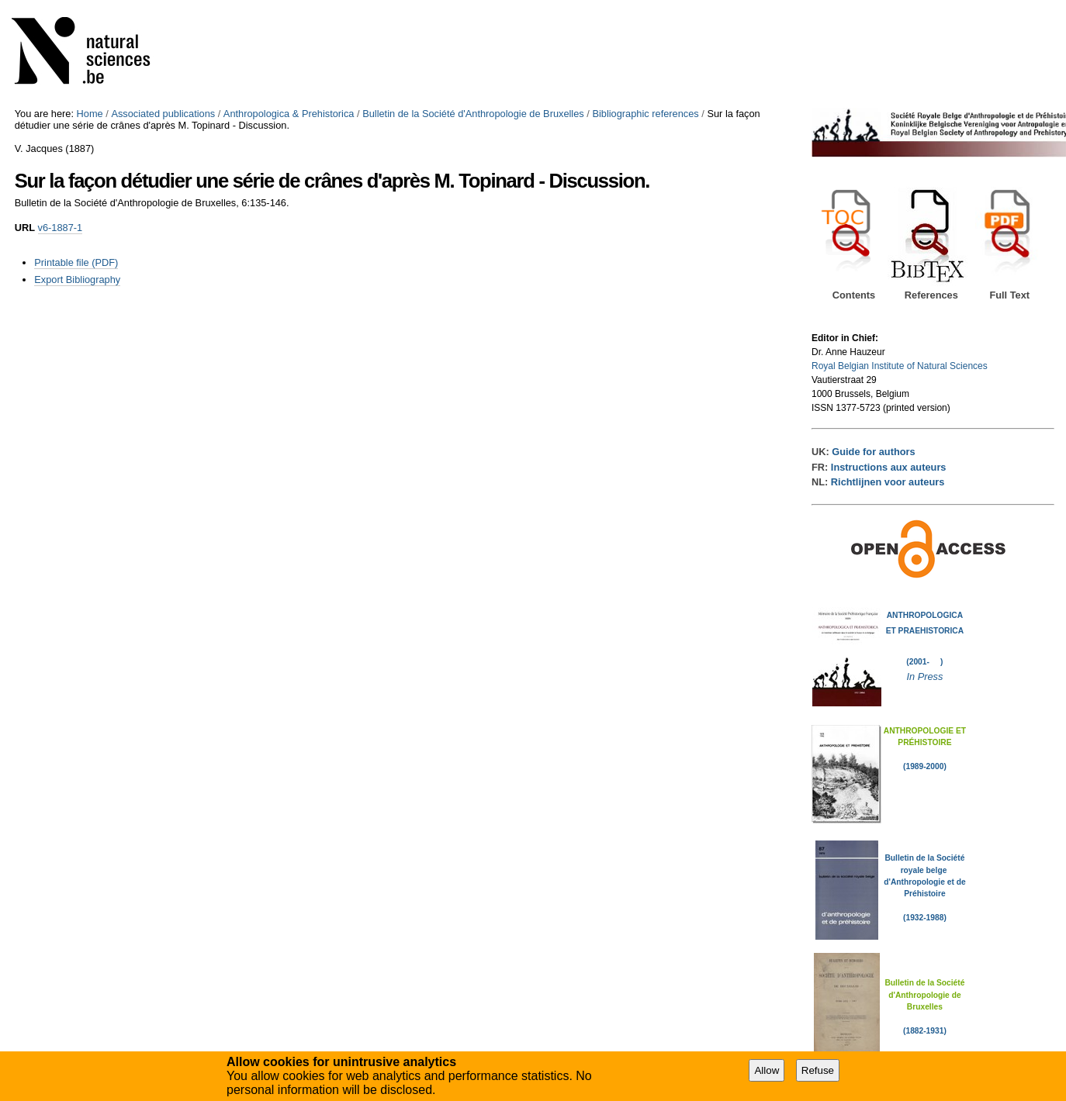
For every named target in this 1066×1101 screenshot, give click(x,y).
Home (90, 113)
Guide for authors (873, 451)
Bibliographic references (645, 113)
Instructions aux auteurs (889, 467)
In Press (924, 676)
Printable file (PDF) (76, 262)
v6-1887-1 (60, 227)
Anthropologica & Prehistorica (289, 113)
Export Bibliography (77, 279)
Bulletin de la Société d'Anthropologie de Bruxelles (473, 113)
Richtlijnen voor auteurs (887, 482)
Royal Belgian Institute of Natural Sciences (900, 366)
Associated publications (163, 113)
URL (25, 227)
